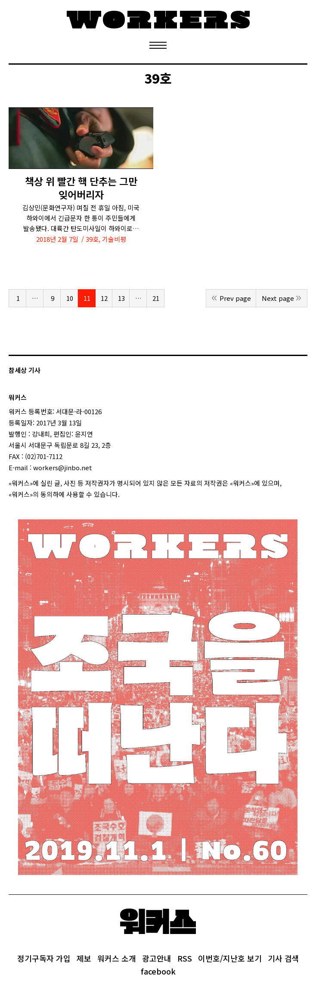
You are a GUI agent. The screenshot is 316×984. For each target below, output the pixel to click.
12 (104, 298)
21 (155, 298)
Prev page (235, 298)
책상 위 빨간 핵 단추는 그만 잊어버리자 (81, 188)
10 (69, 298)
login (127, 494)
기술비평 (114, 239)
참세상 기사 (24, 370)
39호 (92, 239)
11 (87, 298)
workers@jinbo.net (62, 467)
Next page (278, 298)
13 (121, 298)
